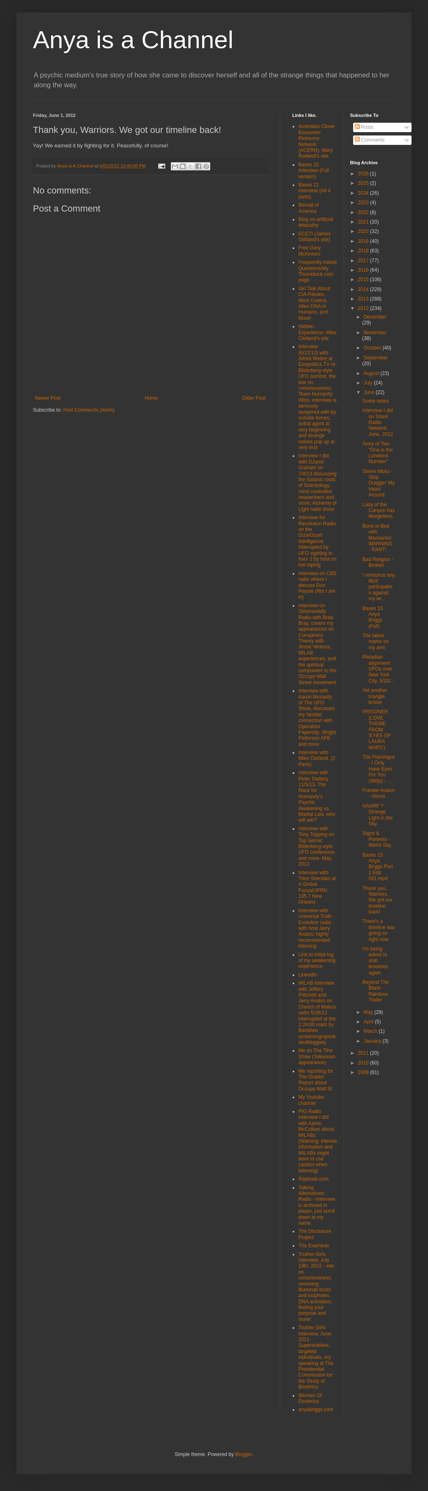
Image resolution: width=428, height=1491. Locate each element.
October (372, 348)
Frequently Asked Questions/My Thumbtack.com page (317, 271)
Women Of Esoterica (310, 1398)
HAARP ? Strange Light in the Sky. (377, 815)
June (369, 392)
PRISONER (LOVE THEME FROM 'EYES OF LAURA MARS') (376, 729)
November (374, 332)
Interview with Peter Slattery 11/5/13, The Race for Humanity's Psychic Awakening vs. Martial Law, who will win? (316, 796)
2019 (364, 241)
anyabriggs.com (315, 1409)
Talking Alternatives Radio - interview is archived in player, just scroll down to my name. (316, 1205)
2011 (364, 1053)
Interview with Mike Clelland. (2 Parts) (316, 758)
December (374, 317)
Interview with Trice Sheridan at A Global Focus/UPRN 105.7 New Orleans (317, 887)
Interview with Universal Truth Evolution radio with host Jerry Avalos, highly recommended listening (315, 928)
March (371, 1031)
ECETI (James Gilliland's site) (314, 236)
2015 (364, 279)
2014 (364, 289)
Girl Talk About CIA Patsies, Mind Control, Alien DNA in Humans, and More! (314, 303)
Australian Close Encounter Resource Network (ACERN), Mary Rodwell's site (316, 141)
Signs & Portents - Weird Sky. (377, 839)
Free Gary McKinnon (309, 250)
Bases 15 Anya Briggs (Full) (372, 617)
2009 (364, 1072)
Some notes (375, 401)
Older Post (253, 398)
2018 (364, 251)
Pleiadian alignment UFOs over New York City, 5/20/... (378, 669)
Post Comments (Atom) (88, 410)
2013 (364, 299)
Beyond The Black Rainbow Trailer (375, 991)
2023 (364, 202)
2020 (364, 231)
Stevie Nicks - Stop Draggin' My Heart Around (378, 483)
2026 (364, 174)
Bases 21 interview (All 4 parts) (314, 191)
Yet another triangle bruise (374, 696)
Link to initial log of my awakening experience (316, 960)
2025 (364, 183)
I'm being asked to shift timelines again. (375, 961)
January (372, 1041)
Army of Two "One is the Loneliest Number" (377, 452)
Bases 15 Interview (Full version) (313, 170)
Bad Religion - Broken (377, 562)
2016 (364, 270)
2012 (364, 308)
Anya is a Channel (133, 40)
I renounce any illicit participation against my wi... (378, 587)
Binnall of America (308, 208)
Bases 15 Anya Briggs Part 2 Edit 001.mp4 (377, 867)
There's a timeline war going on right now (378, 930)
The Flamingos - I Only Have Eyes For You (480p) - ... (378, 769)
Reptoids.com (313, 1179)
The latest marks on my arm (375, 641)
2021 (364, 222)
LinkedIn (307, 975)
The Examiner (313, 1246)
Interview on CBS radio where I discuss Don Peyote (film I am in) (317, 585)
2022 (364, 212)
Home (151, 398)
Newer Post (47, 398)
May (368, 1012)
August (371, 373)
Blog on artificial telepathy (315, 222)
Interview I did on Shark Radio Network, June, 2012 (377, 422)
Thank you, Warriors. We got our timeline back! (377, 900)
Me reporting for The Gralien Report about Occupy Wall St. (315, 1080)
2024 (364, 193)
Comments (370, 140)
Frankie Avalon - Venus (378, 793)
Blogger (243, 1454)
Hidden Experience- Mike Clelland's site (317, 332)
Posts (364, 127)
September (375, 358)
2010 (364, 1063)
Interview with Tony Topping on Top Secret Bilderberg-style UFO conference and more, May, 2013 (316, 846)
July (368, 383)
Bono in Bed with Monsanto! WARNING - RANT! (377, 538)
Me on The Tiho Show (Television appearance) (316, 1056)
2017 (364, 260)
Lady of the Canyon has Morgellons (378, 511)
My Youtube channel (311, 1100)
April (368, 1022)
